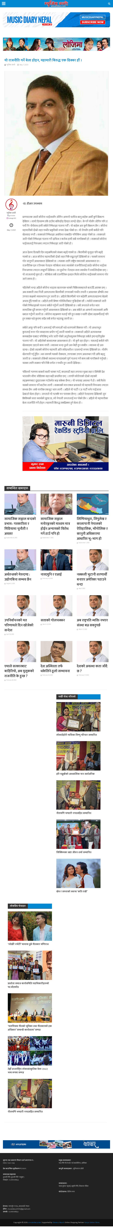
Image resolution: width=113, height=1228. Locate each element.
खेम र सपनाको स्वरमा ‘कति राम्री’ (72, 893)
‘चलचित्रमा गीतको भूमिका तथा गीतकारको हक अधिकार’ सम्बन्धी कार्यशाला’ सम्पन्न (28, 1029)
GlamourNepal (58, 1224)
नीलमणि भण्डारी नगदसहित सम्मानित (74, 814)
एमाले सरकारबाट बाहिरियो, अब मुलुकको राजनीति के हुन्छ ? (19, 672)
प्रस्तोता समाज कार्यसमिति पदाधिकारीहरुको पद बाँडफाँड (29, 986)
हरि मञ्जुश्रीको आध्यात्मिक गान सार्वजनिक (75, 775)
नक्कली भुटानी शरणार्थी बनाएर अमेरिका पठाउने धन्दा (92, 580)
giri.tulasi (12, 215)
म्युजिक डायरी (10, 64)
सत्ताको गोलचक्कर (53, 621)
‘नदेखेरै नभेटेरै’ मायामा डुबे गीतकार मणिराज (28, 945)
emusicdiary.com (34, 1224)
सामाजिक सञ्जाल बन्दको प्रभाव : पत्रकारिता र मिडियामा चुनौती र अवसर (18, 527)
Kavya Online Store (91, 1224)
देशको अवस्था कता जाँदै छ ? (92, 670)
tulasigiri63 (12, 218)
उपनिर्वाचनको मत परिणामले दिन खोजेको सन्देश (19, 626)
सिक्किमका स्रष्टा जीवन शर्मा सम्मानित (74, 853)
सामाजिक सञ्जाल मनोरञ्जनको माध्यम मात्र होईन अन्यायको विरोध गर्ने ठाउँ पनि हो (56, 527)
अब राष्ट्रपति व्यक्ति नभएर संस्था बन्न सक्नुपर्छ (88, 626)
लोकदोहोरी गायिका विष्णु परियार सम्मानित (76, 736)
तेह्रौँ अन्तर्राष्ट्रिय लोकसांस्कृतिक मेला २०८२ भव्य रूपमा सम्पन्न (28, 1072)
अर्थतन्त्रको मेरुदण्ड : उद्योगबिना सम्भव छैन (18, 578)
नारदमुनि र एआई (52, 575)
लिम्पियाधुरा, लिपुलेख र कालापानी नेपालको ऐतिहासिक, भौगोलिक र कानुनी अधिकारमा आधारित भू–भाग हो (92, 529)
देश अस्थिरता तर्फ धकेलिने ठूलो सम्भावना (56, 670)
